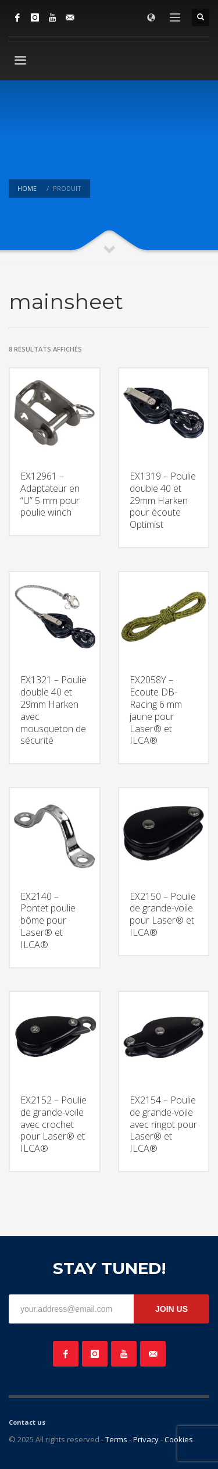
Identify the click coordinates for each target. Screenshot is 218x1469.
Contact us (27, 1422)
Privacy (146, 1439)
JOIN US (171, 1309)
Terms (116, 1439)
